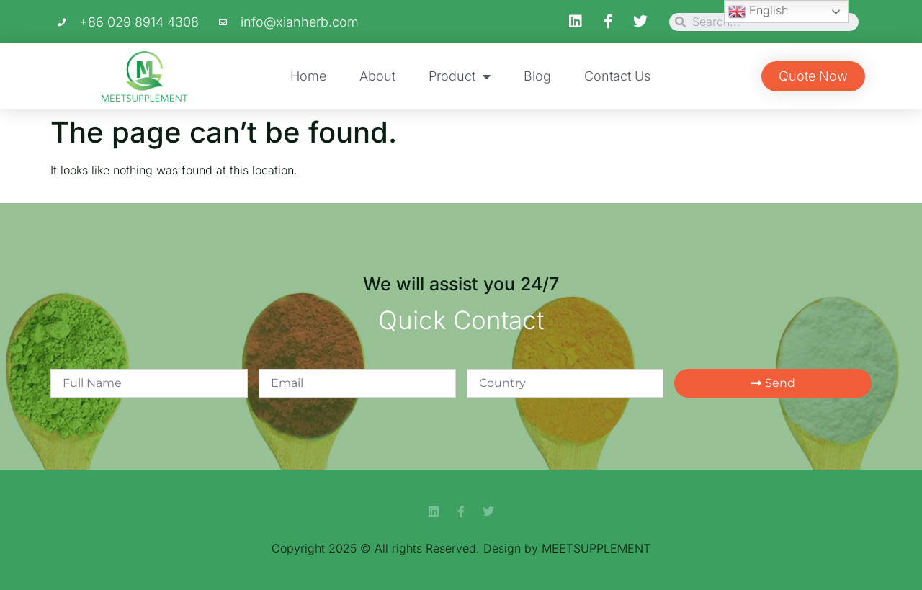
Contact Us (617, 76)
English (758, 11)
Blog (537, 76)
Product (460, 76)
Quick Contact (461, 320)
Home (308, 76)
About (377, 76)
